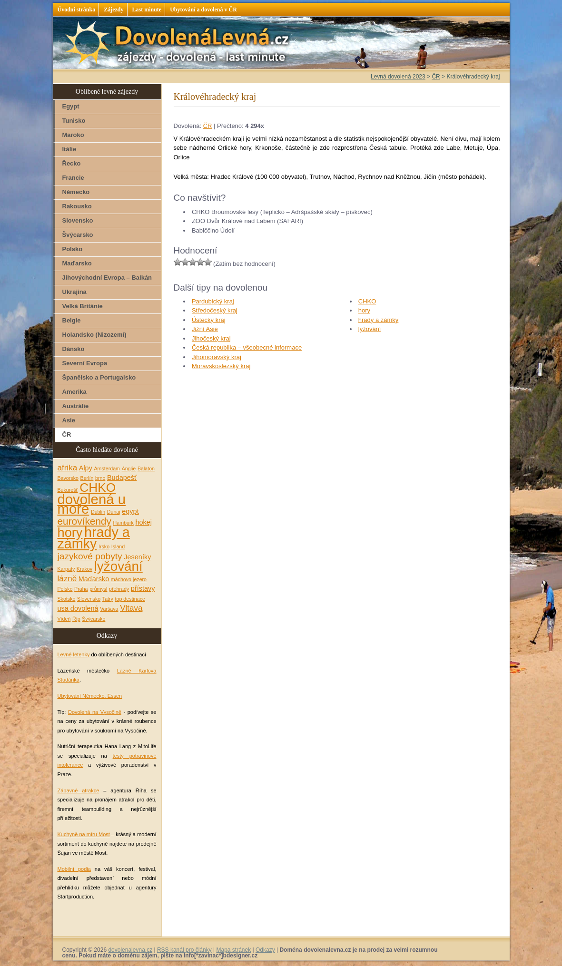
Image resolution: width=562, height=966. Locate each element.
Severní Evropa (85, 363)
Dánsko (73, 348)
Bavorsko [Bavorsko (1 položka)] (68, 478)
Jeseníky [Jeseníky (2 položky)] (137, 557)
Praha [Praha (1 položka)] (81, 589)
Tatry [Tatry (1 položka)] (107, 599)
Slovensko (77, 220)
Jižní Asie (205, 328)
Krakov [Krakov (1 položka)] (84, 569)
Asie (68, 420)
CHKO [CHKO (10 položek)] (97, 487)
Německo (76, 191)
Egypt (70, 106)
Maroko (73, 134)
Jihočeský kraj (211, 338)
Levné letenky (74, 654)
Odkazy (265, 949)
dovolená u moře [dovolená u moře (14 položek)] (92, 504)
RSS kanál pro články (184, 949)
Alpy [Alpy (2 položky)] (85, 468)
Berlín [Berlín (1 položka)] (87, 478)
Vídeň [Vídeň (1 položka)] (64, 619)
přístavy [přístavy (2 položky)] (143, 588)
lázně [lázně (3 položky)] (67, 578)
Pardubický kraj (213, 301)
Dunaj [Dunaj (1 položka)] (113, 512)
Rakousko (77, 206)
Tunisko (74, 120)
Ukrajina (74, 291)
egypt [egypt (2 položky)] (130, 511)
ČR (207, 125)
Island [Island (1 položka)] (118, 546)
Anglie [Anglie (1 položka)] (129, 468)
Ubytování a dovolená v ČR (203, 9)
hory (364, 310)
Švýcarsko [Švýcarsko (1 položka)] (93, 619)
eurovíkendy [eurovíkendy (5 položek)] (84, 521)
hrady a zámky (378, 319)
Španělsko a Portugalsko (99, 377)
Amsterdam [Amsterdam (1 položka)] (107, 468)
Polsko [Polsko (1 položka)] (65, 589)
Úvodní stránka (77, 9)
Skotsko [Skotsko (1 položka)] (67, 599)
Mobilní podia (74, 869)
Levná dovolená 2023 (398, 76)
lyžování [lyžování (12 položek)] (118, 566)
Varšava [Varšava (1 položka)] (109, 609)
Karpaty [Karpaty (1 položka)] (66, 569)
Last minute (147, 9)
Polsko (72, 249)
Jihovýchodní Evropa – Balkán (107, 277)
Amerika (74, 391)
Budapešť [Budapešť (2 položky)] (122, 477)
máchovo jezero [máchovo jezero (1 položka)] (129, 579)
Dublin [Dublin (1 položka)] (98, 512)
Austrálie (75, 406)
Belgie (71, 320)
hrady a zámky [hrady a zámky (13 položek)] (94, 538)
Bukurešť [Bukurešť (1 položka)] (68, 490)
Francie (73, 177)
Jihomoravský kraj (216, 357)
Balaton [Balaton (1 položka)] (146, 468)
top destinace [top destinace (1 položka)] (130, 599)
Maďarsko (77, 263)
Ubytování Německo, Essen (90, 696)
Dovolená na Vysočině (94, 712)
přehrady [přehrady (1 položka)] (119, 589)
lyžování (369, 328)
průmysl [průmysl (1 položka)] (98, 589)
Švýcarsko (77, 234)
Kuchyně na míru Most (84, 834)
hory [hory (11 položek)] (70, 532)
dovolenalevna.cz (130, 949)
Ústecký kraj (209, 319)
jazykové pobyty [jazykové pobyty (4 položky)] (90, 556)
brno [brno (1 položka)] (100, 478)
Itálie (69, 149)
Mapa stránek (233, 949)
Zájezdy (113, 9)
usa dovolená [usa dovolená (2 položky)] (78, 608)
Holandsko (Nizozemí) (94, 334)
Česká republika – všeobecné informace (247, 347)
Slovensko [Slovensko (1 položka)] (88, 599)
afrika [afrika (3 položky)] (68, 467)
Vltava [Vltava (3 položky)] (131, 608)
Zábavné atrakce (78, 790)
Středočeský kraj (214, 310)
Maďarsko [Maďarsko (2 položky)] (94, 579)
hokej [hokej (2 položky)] (143, 522)
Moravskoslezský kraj (221, 366)
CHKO (367, 301)
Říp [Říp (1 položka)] (76, 619)
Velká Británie (82, 306)
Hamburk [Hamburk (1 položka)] (123, 523)
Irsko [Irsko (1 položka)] (104, 546)
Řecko (71, 163)
